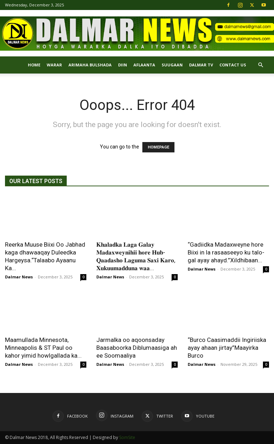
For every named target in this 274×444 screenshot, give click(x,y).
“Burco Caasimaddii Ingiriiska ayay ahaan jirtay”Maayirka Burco (227, 347)
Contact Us (232, 64)
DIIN (122, 64)
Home (34, 64)
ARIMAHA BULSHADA (90, 64)
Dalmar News (19, 276)
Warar (54, 64)
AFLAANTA (144, 64)
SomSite (127, 437)
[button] (260, 65)
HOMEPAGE (158, 147)
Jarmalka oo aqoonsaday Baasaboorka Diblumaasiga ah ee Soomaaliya (136, 347)
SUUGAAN (172, 64)
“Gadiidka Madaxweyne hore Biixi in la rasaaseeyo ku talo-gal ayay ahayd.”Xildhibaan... (226, 252)
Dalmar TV (201, 64)
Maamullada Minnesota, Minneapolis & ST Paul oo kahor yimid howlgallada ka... (43, 347)
